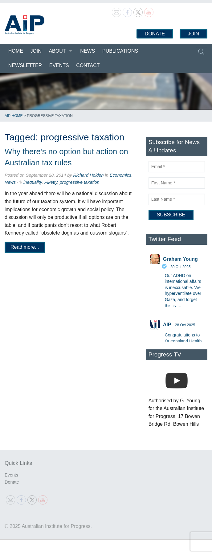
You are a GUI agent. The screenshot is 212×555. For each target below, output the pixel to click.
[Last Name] (177, 199)
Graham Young (180, 259)
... (179, 305)
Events (59, 65)
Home (15, 51)
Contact (88, 65)
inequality (32, 182)
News (87, 51)
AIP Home (13, 116)
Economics (120, 175)
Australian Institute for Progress (24, 24)
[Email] (177, 166)
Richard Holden (88, 175)
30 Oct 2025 (180, 267)
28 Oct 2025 (185, 325)
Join (193, 33)
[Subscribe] (171, 215)
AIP (167, 324)
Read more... (24, 247)
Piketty (50, 182)
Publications (120, 51)
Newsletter (25, 65)
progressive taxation (80, 182)
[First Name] (177, 183)
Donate (155, 33)
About (57, 51)
